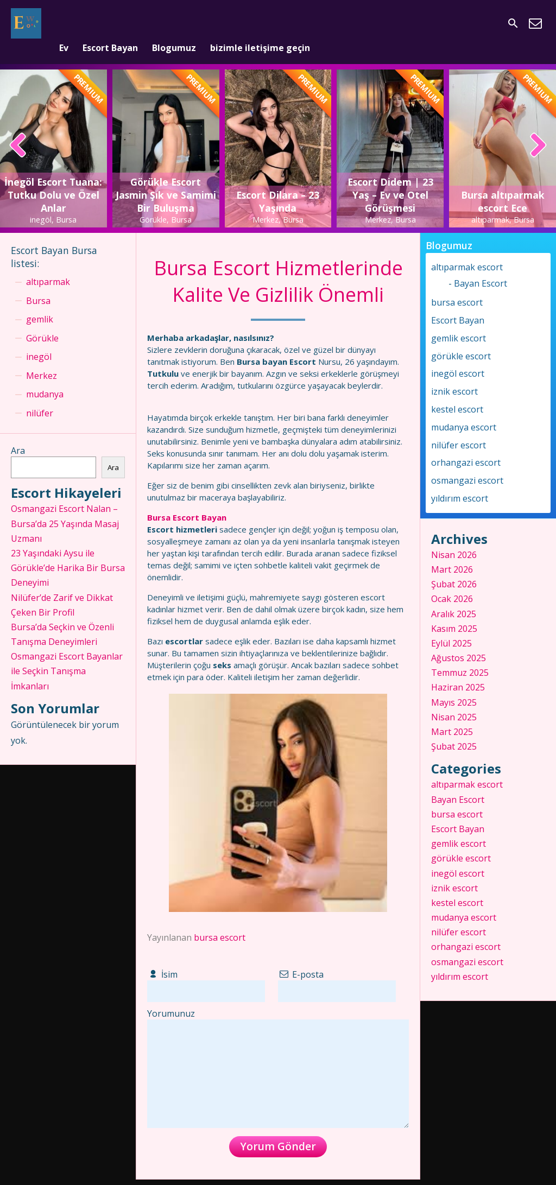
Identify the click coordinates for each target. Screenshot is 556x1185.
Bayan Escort (480, 267)
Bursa (38, 283)
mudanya (45, 377)
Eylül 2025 (451, 626)
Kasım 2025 (454, 611)
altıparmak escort (467, 250)
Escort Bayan (110, 23)
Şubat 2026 (454, 567)
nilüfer (39, 396)
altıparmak (48, 265)
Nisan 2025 (454, 700)
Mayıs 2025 (454, 685)
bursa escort (219, 921)
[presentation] (18, 129)
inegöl (39, 340)
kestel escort (457, 392)
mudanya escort (463, 410)
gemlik (39, 302)
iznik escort (454, 375)
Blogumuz (174, 23)
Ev (63, 23)
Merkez (41, 358)
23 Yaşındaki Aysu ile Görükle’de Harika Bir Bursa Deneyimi (68, 550)
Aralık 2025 (453, 597)
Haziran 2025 (458, 670)
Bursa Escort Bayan (186, 500)
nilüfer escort (458, 428)
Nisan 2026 (454, 537)
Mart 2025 (452, 714)
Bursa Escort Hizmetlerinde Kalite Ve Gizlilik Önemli (278, 264)
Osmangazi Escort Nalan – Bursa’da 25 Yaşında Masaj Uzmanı (65, 506)
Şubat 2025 (454, 730)
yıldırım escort (459, 481)
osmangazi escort (467, 464)
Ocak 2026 (452, 582)
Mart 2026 (452, 552)
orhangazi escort (466, 446)
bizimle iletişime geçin (260, 23)
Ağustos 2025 (458, 641)
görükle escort (461, 339)
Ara (18, 434)
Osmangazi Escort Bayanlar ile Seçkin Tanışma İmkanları (67, 654)
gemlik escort (458, 321)
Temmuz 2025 (460, 656)
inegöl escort (457, 357)
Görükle (42, 321)
